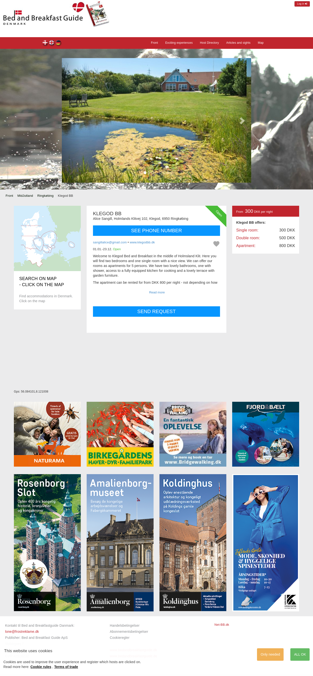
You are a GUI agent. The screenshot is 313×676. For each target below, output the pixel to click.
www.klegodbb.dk (142, 242)
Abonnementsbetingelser (129, 631)
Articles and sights (238, 42)
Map (261, 42)
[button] (71, 120)
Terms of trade (66, 667)
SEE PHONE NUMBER (156, 230)
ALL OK (300, 654)
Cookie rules (40, 667)
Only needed (270, 654)
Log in (302, 3)
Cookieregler (119, 638)
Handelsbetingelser (124, 625)
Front (154, 42)
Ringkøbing (45, 195)
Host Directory (209, 42)
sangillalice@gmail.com (110, 242)
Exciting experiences (179, 42)
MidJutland (25, 195)
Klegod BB (45, 43)
